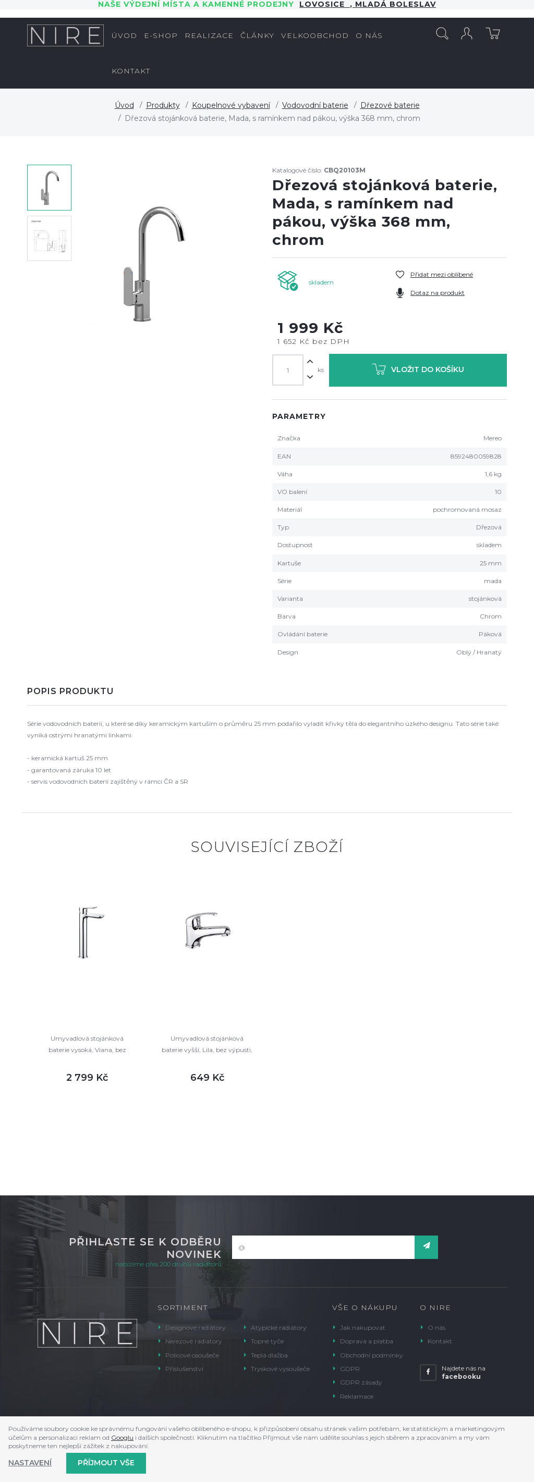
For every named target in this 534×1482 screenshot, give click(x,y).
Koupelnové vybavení (231, 105)
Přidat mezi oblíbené (441, 274)
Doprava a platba (366, 1341)
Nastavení (30, 1462)
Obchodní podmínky (371, 1355)
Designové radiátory (195, 1327)
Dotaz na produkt (437, 293)
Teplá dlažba (269, 1355)
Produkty (163, 105)
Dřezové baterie (390, 105)
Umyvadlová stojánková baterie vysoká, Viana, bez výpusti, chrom (87, 1045)
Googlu (122, 1437)
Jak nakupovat (362, 1327)
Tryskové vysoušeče (280, 1369)
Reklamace (356, 1396)
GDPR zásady (361, 1382)
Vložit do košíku (418, 371)
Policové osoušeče (192, 1355)
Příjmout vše (106, 1462)
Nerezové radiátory (193, 1341)
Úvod (124, 105)
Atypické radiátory (279, 1327)
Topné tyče (267, 1341)
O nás (436, 1327)
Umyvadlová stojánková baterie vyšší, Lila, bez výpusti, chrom (207, 1045)
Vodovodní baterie (315, 105)
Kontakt (440, 1341)
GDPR (350, 1369)
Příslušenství (184, 1369)
